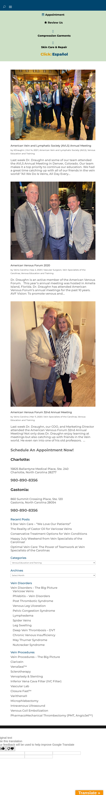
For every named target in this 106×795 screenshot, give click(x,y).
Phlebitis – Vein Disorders (31, 596)
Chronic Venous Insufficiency (34, 635)
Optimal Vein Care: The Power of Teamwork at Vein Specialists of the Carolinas (48, 548)
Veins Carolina (21, 270)
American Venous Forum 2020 (30, 265)
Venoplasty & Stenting (27, 676)
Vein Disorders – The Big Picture (34, 587)
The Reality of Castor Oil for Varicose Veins (41, 529)
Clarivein (17, 662)
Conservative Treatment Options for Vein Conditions (49, 533)
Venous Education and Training (37, 273)
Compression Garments (54, 35)
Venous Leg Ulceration (29, 606)
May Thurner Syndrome (30, 640)
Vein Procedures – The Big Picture (35, 657)
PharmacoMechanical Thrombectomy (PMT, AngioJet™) (52, 715)
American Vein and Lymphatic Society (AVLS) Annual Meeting (51, 145)
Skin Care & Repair (54, 47)
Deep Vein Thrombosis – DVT (34, 630)
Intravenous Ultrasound (28, 705)
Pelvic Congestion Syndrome (34, 610)
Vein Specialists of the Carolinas (60, 416)
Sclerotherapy (21, 671)
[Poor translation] (10, 748)
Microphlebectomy (24, 701)
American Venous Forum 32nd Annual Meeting (41, 412)
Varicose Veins (23, 591)
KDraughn (19, 150)
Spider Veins (22, 620)
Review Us (53, 22)
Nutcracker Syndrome (29, 645)
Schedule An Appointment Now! (42, 450)
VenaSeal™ (19, 666)
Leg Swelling (22, 625)
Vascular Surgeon (53, 270)
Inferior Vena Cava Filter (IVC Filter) (36, 681)
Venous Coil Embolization (29, 710)
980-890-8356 (24, 480)
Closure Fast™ (21, 691)
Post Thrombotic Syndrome (33, 601)
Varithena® (19, 696)
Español (60, 54)
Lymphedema (23, 615)
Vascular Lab (20, 686)
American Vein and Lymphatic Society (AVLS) (63, 150)
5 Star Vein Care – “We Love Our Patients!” (41, 524)
